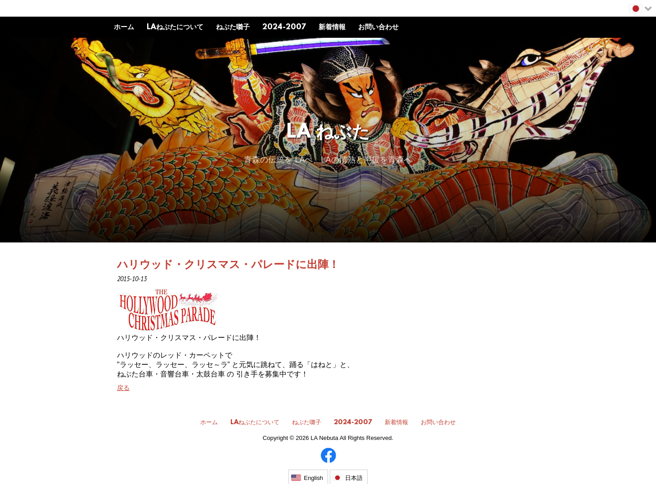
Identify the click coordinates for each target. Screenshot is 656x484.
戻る (123, 387)
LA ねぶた (328, 133)
